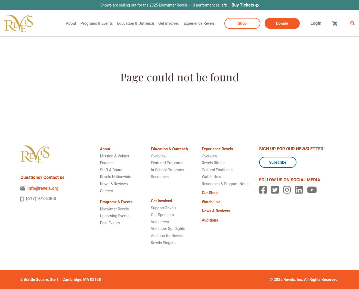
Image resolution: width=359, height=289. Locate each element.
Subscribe (277, 162)
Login (316, 23)
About (71, 23)
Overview (158, 156)
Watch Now (211, 177)
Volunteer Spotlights (168, 228)
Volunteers (160, 222)
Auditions (210, 220)
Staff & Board (111, 170)
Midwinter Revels (114, 209)
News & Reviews (114, 184)
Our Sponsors (162, 215)
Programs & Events (97, 23)
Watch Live (211, 202)
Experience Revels (199, 23)
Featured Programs (167, 163)
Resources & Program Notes (226, 184)
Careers (106, 191)
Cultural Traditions (217, 170)
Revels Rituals (213, 163)
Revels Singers (163, 243)
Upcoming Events (114, 216)
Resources (160, 177)
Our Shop (210, 193)
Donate (282, 23)
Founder (107, 163)
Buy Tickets (242, 5)
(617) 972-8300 (38, 198)
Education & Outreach (135, 23)
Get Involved (169, 23)
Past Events (110, 223)
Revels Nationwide (115, 177)
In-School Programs (167, 170)
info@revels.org (39, 188)
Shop (242, 23)
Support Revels (164, 208)
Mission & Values (114, 156)
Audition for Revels (167, 236)
